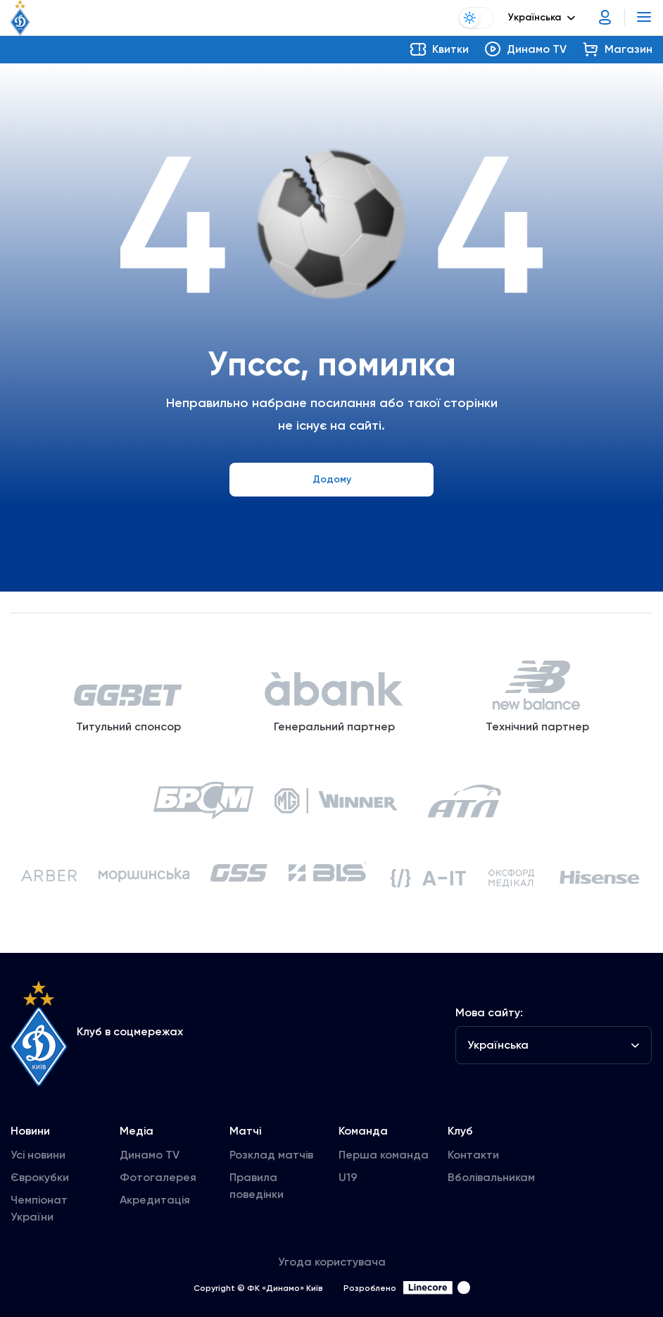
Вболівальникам (491, 1178)
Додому (331, 479)
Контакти (473, 1156)
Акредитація (155, 1201)
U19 (348, 1178)
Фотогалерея (158, 1178)
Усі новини (38, 1156)
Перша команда (384, 1156)
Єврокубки (40, 1178)
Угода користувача (332, 1263)
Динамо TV (149, 1156)
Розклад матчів (271, 1156)
